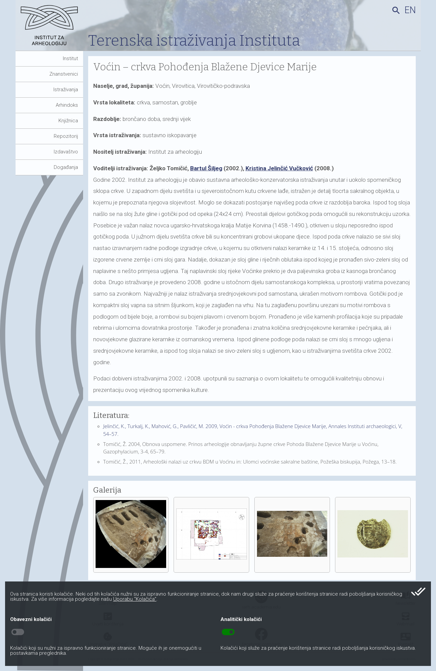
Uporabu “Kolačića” (134, 599)
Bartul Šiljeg (206, 168)
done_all (418, 592)
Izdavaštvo (66, 152)
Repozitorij (66, 136)
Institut (70, 58)
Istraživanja (65, 89)
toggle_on (228, 632)
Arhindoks (67, 105)
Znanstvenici (63, 74)
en (410, 10)
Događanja (66, 167)
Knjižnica (68, 121)
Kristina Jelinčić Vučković (279, 168)
